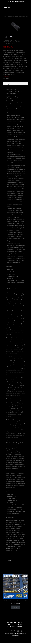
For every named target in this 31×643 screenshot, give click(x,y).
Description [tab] (8, 84)
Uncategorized (10, 16)
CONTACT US (11, 626)
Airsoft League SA (19, 633)
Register (19, 626)
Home (4, 16)
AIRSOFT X (10, 624)
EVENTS (20, 622)
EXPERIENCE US (11, 622)
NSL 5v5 (19, 624)
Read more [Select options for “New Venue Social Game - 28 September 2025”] (15, 607)
